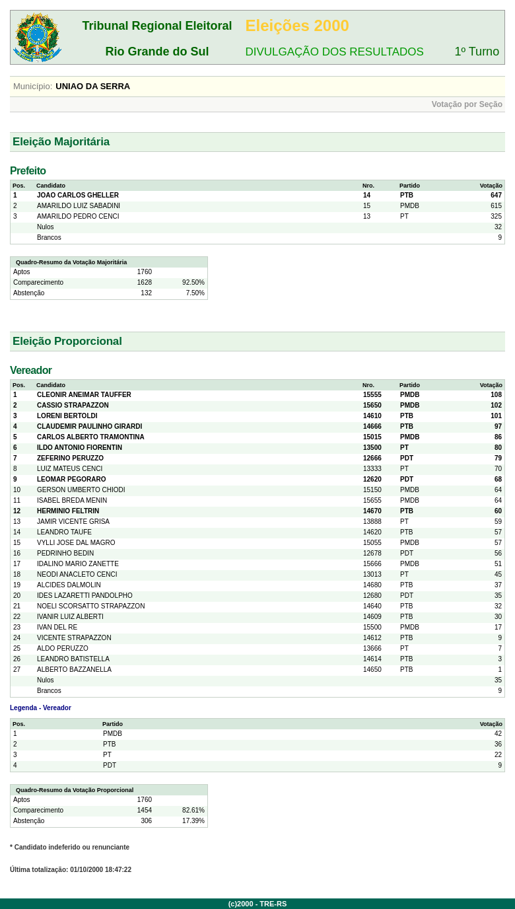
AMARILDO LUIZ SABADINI (78, 205)
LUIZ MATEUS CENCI (69, 468)
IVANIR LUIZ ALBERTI (70, 616)
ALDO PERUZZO (62, 648)
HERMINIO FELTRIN (68, 511)
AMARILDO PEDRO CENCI (78, 216)
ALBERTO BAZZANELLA (74, 669)
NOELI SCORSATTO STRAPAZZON (91, 606)
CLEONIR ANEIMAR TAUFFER (84, 394)
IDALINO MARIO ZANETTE (78, 563)
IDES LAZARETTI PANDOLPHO (85, 595)
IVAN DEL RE (57, 627)
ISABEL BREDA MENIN (72, 500)
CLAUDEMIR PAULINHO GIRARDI (89, 426)
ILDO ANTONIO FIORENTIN (79, 447)
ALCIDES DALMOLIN (69, 585)
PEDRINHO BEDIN (65, 553)
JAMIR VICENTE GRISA (73, 521)
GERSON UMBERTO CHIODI (81, 489)
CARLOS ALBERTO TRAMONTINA (91, 437)
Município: (32, 86)
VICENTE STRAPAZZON (74, 637)
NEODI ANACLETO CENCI (77, 574)
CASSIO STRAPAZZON (73, 405)
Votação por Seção (467, 104)
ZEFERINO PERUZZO (70, 458)
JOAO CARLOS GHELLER (78, 195)
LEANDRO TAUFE (64, 532)
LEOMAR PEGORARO (71, 479)
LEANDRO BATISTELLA (73, 659)
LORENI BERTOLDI (67, 415)
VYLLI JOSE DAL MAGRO (76, 542)
